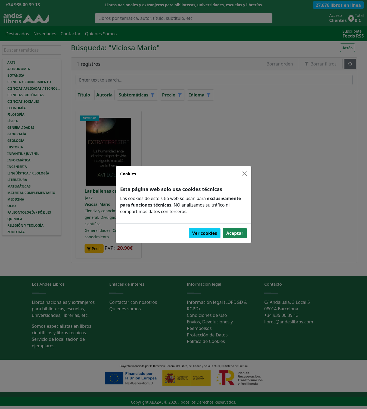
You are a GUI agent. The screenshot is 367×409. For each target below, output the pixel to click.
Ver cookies (204, 233)
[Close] (244, 173)
